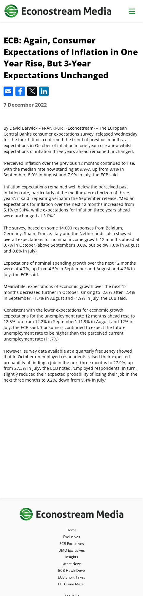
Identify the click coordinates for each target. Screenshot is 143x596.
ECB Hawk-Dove (71, 570)
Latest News (71, 563)
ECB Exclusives (71, 543)
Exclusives (71, 536)
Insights (71, 556)
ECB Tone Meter (71, 584)
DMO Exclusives (71, 550)
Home (71, 530)
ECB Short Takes (71, 577)
